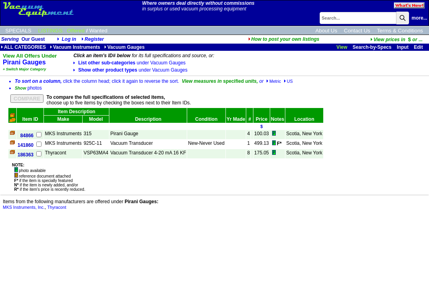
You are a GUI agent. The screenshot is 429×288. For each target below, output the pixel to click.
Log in (69, 39)
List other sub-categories (129, 63)
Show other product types (130, 70)
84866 (27, 135)
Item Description (76, 111)
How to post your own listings (284, 39)
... (396, 39)
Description (148, 119)
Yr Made (236, 119)
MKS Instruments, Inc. (24, 207)
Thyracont (56, 207)
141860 (26, 145)
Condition (206, 119)
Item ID (30, 119)
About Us (326, 31)
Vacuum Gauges (124, 47)
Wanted (98, 31)
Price (261, 119)
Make (63, 119)
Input (402, 47)
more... (419, 18)
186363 (26, 155)
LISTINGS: (51, 31)
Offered (76, 31)
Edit (419, 47)
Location (304, 119)
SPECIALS (18, 31)
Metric (273, 81)
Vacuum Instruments (75, 47)
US (288, 81)
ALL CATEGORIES (23, 47)
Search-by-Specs (372, 47)
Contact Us (357, 31)
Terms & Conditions (400, 31)
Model (96, 119)
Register (94, 39)
